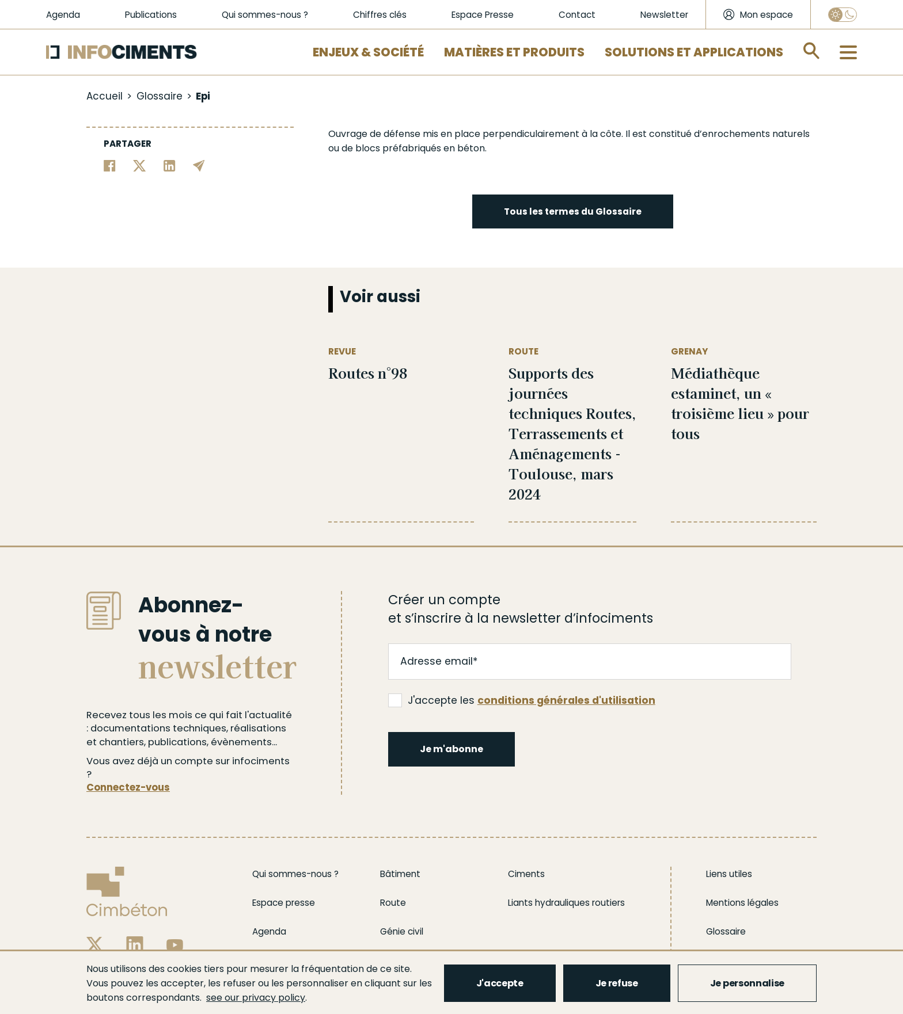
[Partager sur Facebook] (110, 164)
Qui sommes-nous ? (265, 15)
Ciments (526, 874)
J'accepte (499, 983)
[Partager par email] (199, 164)
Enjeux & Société (368, 52)
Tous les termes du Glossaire (573, 211)
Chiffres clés (380, 15)
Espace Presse (482, 15)
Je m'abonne (451, 749)
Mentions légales (742, 903)
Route (393, 903)
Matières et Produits (514, 52)
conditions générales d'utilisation (566, 700)
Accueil (104, 96)
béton (471, 148)
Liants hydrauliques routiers (566, 903)
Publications (151, 15)
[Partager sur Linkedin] (170, 164)
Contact (577, 15)
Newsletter (664, 15)
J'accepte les (521, 700)
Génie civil (401, 931)
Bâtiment (400, 874)
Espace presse (283, 903)
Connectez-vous (128, 787)
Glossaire (159, 96)
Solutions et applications (694, 52)
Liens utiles (729, 874)
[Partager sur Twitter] (139, 164)
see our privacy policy (255, 997)
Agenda (63, 15)
